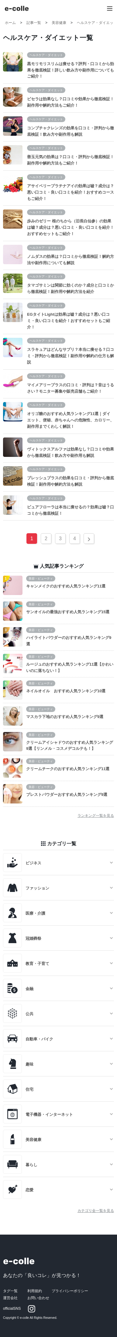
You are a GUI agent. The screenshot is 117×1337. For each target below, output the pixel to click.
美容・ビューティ (41, 578)
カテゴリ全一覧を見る (95, 1211)
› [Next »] (89, 539)
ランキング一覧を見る (95, 815)
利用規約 (34, 1291)
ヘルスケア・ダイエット (46, 55)
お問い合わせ (38, 1298)
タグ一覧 (10, 1291)
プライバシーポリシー (70, 1291)
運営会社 (10, 1298)
